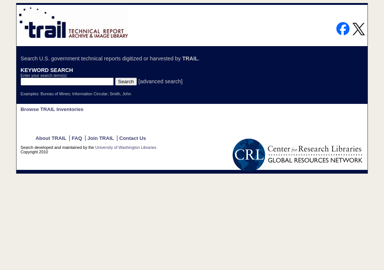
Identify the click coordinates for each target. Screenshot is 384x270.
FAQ (77, 138)
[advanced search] (160, 81)
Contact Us (132, 138)
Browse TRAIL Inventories (52, 109)
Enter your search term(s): (44, 75)
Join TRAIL (100, 138)
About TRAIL (51, 138)
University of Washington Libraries (125, 147)
